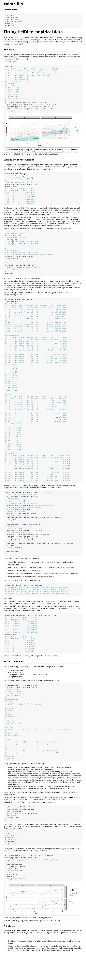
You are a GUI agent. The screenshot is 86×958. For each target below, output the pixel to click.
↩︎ (13, 948)
